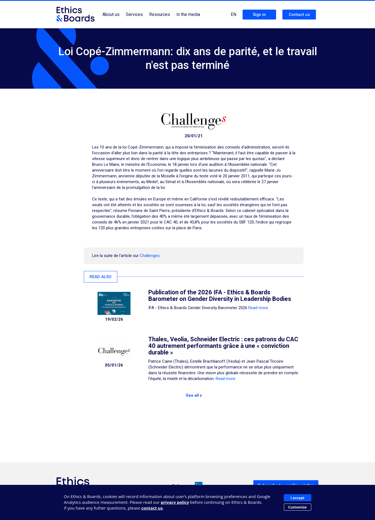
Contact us (299, 14)
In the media (188, 14)
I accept (297, 497)
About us (111, 14)
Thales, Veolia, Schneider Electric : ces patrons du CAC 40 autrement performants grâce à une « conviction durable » (223, 346)
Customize (297, 507)
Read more (258, 307)
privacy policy (175, 502)
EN (233, 14)
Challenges (150, 255)
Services (134, 14)
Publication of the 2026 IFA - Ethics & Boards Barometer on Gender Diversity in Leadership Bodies (219, 295)
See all (194, 395)
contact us (152, 508)
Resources (159, 14)
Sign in (259, 14)
